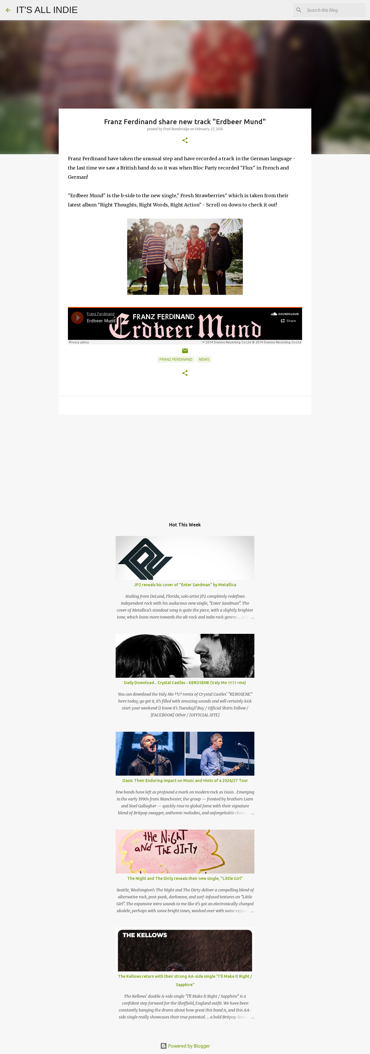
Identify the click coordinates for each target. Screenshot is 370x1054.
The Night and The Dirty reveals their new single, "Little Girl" (185, 878)
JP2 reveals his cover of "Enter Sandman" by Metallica (185, 584)
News (204, 359)
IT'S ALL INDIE (47, 10)
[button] (185, 141)
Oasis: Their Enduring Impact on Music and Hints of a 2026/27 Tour (185, 780)
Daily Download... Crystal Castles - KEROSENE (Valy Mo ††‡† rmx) (185, 682)
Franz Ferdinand (176, 359)
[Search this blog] (335, 10)
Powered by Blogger (185, 1046)
